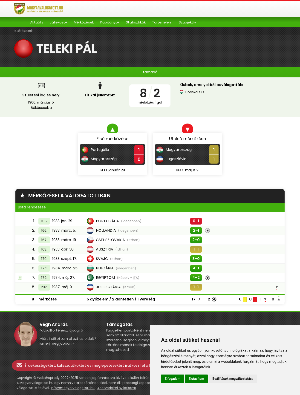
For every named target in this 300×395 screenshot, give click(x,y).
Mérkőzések (84, 22)
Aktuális (36, 22)
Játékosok (58, 22)
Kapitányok (109, 22)
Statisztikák (136, 22)
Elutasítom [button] (196, 379)
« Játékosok (23, 31)
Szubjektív (187, 22)
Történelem (162, 22)
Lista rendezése (32, 207)
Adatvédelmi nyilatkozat (116, 388)
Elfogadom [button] (172, 379)
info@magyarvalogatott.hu (73, 388)
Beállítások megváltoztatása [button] (232, 379)
